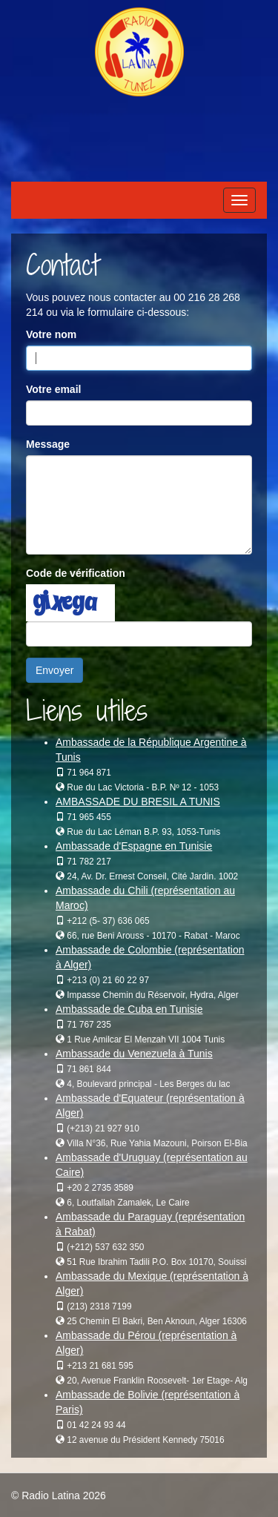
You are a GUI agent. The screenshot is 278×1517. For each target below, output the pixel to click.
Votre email (53, 389)
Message (48, 444)
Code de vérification (75, 573)
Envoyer (54, 670)
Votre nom (51, 334)
